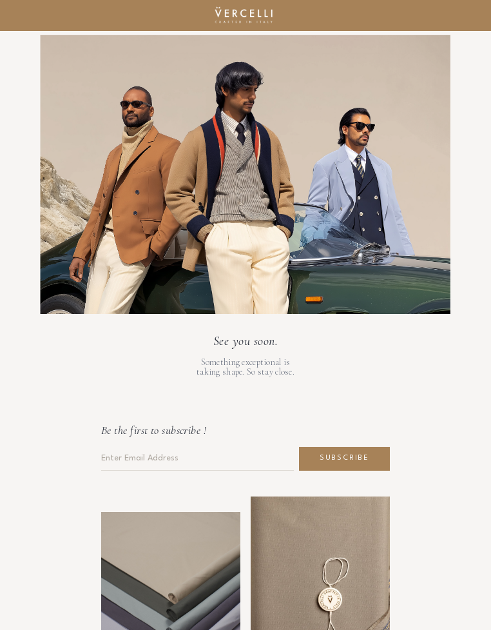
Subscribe (344, 458)
